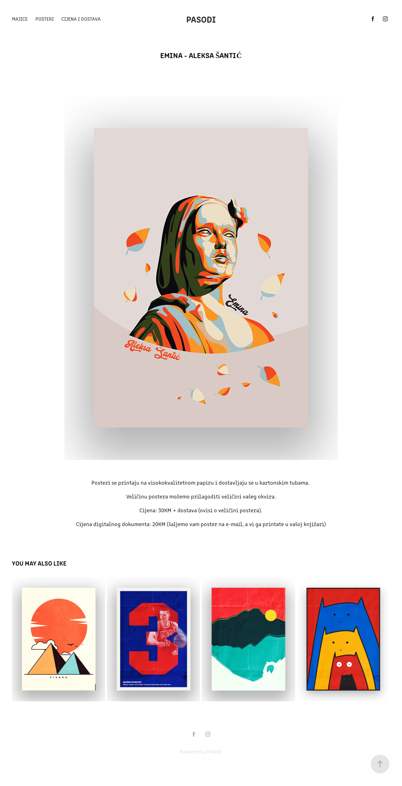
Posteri (44, 18)
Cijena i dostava (80, 18)
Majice (20, 18)
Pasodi (201, 19)
